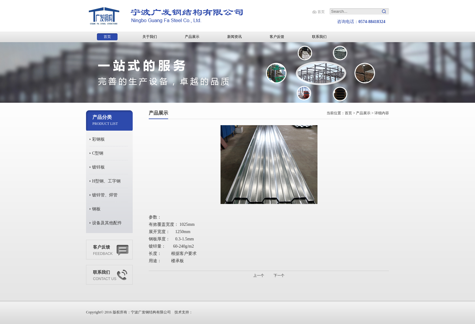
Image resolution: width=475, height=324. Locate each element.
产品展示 (192, 37)
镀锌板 (98, 167)
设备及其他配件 (107, 223)
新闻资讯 (234, 37)
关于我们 (149, 37)
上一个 (258, 275)
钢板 (96, 209)
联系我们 (319, 37)
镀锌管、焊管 (105, 195)
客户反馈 (277, 37)
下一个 (279, 275)
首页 (321, 12)
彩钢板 (98, 139)
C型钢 (97, 153)
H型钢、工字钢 (106, 181)
